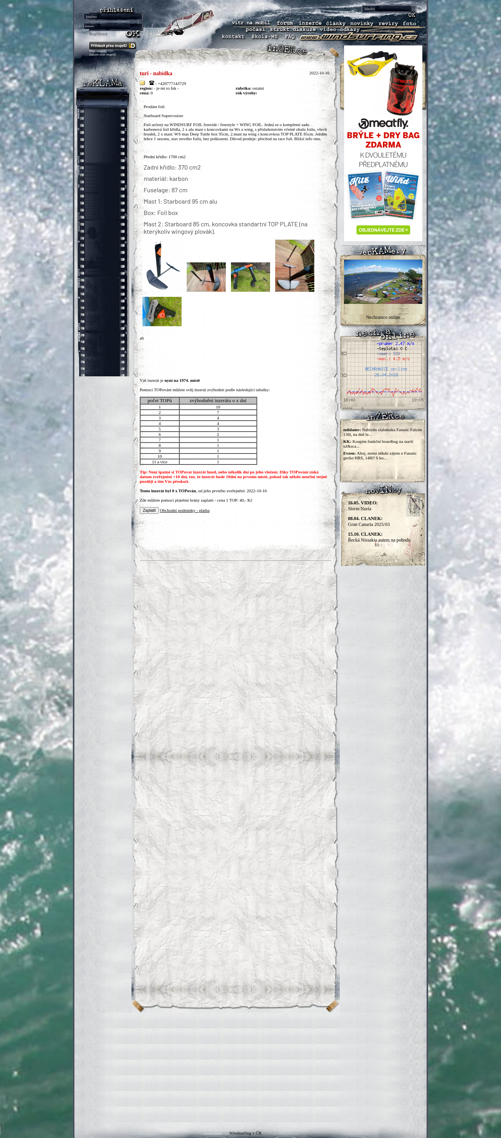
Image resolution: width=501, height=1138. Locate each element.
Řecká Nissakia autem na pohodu (379, 537)
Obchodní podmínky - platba (185, 510)
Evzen (349, 453)
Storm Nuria (363, 505)
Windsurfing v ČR (245, 1133)
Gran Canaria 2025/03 (369, 521)
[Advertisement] (250, 1067)
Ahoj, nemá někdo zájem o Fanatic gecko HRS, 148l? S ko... (380, 455)
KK (346, 441)
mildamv (351, 429)
